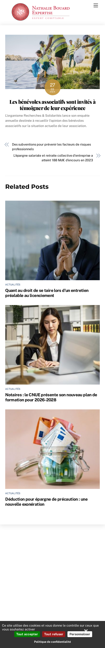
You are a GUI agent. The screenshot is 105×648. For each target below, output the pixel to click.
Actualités (12, 284)
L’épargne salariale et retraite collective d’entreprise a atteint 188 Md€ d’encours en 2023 (53, 158)
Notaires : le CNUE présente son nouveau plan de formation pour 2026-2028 (51, 397)
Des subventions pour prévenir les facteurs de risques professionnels (51, 147)
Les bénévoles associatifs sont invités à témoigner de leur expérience (52, 104)
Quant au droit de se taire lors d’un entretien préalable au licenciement (46, 293)
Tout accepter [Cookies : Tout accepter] (27, 634)
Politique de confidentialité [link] (52, 641)
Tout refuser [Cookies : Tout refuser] (53, 634)
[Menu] (96, 5)
